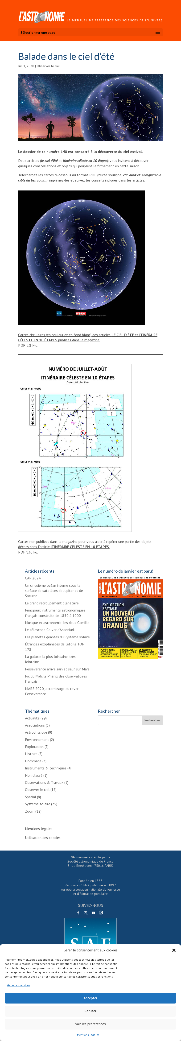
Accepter (90, 998)
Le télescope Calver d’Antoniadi (49, 629)
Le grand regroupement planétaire (52, 603)
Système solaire (37, 803)
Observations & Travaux (44, 782)
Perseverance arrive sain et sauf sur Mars (57, 669)
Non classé (33, 775)
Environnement (37, 739)
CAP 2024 (33, 578)
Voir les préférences (90, 1024)
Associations (35, 725)
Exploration (34, 746)
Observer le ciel (48, 66)
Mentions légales (88, 1035)
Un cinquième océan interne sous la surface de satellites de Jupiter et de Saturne (54, 590)
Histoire (31, 753)
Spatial (30, 796)
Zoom (29, 811)
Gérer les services (18, 985)
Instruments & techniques (45, 768)
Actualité (32, 718)
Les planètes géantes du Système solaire (57, 637)
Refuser (90, 1011)
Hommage (33, 761)
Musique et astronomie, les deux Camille (57, 622)
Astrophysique (36, 732)
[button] (174, 950)
